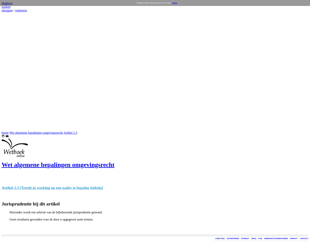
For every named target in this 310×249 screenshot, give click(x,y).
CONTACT (304, 238)
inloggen (7, 10)
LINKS (253, 238)
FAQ (260, 238)
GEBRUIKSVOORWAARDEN (276, 238)
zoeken (6, 7)
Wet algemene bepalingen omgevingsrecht (36, 132)
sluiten (174, 3)
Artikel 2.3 (70, 132)
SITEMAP (245, 238)
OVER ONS (220, 238)
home (5, 132)
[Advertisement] (13, 71)
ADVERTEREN (233, 238)
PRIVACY (294, 238)
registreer (21, 10)
